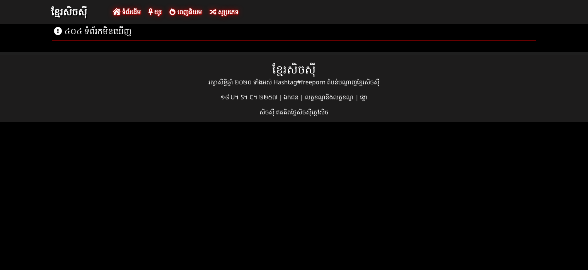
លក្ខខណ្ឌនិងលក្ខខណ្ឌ (330, 97)
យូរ (155, 12)
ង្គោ (364, 97)
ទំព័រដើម (127, 12)
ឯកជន (292, 97)
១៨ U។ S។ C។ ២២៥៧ (249, 97)
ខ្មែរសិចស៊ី (69, 11)
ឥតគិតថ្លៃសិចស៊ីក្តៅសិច (302, 112)
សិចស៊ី (268, 112)
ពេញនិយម (185, 12)
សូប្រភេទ (224, 12)
